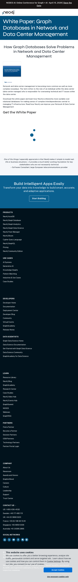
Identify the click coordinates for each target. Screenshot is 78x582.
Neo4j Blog (7, 381)
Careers (6, 483)
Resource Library (9, 377)
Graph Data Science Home (13, 341)
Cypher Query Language (12, 240)
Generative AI (8, 266)
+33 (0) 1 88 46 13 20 (17, 521)
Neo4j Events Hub (10, 401)
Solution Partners (10, 435)
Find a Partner (8, 427)
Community (7, 318)
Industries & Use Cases (12, 278)
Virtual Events (8, 322)
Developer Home (9, 303)
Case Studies (8, 282)
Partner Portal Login (11, 446)
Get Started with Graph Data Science (17, 348)
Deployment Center (10, 310)
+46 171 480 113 (16, 513)
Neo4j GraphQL (9, 243)
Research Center (9, 389)
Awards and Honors (10, 475)
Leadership (7, 491)
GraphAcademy (9, 326)
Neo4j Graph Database (12, 220)
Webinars (6, 412)
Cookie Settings (54, 561)
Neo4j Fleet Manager (11, 232)
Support (6, 495)
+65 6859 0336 (18, 525)
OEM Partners (8, 439)
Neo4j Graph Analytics (12, 224)
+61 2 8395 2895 (17, 529)
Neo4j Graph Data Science (13, 228)
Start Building (39, 198)
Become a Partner (10, 431)
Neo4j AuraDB (8, 216)
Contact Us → (9, 505)
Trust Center (8, 498)
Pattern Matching (10, 274)
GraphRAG (7, 416)
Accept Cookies (58, 570)
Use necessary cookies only (58, 576)
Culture (6, 487)
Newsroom (7, 471)
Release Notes (9, 330)
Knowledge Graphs (10, 270)
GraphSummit (8, 404)
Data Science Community (12, 352)
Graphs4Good (8, 479)
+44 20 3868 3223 (13, 517)
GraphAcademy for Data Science (16, 356)
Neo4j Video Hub (9, 397)
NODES (6, 408)
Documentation (9, 307)
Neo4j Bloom (8, 236)
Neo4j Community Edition (13, 251)
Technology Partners (11, 442)
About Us (6, 468)
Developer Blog (9, 314)
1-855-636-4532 (13, 509)
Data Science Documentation (14, 345)
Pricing (5, 247)
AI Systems (7, 262)
